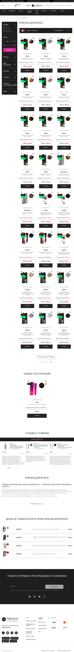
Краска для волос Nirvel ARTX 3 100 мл (27, 132)
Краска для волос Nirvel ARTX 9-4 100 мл (27, 93)
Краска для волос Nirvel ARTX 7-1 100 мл (27, 171)
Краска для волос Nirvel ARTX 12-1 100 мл (45, 93)
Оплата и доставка (31, 618)
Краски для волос (37, 437)
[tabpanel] (13, 452)
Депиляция (12, 11)
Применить (9, 47)
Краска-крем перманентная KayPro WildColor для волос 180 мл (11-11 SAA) (64, 289)
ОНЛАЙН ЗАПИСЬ (31, 637)
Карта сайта (41, 620)
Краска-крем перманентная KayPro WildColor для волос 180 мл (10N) (27, 289)
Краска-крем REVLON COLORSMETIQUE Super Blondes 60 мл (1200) (49, 543)
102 (51, 359)
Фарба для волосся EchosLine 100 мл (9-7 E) (64, 171)
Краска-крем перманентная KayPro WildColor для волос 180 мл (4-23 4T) (64, 330)
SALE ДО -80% (30, 634)
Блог (39, 629)
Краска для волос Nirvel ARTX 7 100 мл (45, 132)
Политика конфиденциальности (64, 648)
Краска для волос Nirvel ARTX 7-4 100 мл (45, 171)
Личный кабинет (42, 623)
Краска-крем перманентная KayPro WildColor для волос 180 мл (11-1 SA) (45, 289)
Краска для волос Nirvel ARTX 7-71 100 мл (64, 93)
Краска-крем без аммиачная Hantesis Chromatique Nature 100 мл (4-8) (40, 444)
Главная (4, 15)
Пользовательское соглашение (47, 648)
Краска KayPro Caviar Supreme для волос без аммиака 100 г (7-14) (64, 210)
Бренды (71, 11)
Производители (42, 626)
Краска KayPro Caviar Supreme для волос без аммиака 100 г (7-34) (64, 249)
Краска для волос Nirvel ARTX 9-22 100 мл (64, 55)
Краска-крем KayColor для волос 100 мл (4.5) (27, 249)
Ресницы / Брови (31, 11)
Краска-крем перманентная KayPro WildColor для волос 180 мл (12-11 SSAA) (45, 330)
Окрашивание (15, 15)
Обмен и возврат (30, 626)
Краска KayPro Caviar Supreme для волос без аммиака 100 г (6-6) (45, 210)
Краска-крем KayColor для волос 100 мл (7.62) (44, 551)
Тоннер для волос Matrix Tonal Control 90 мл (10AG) (46, 527)
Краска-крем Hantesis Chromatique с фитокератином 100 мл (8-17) (64, 444)
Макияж (53, 11)
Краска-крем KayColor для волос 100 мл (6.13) (45, 249)
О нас (27, 615)
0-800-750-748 (17, 5)
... (48, 359)
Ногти (3, 11)
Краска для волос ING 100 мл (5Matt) (37, 401)
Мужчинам (62, 11)
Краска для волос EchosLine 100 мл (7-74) (27, 209)
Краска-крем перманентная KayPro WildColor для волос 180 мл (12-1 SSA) (27, 330)
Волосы (21, 11)
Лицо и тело (43, 11)
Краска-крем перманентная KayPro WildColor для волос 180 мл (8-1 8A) (49, 535)
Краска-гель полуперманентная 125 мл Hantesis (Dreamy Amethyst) (16, 444)
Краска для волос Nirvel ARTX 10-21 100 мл (45, 55)
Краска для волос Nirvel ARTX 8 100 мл (64, 132)
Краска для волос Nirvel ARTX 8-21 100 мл (27, 55)
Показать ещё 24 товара (46, 354)
